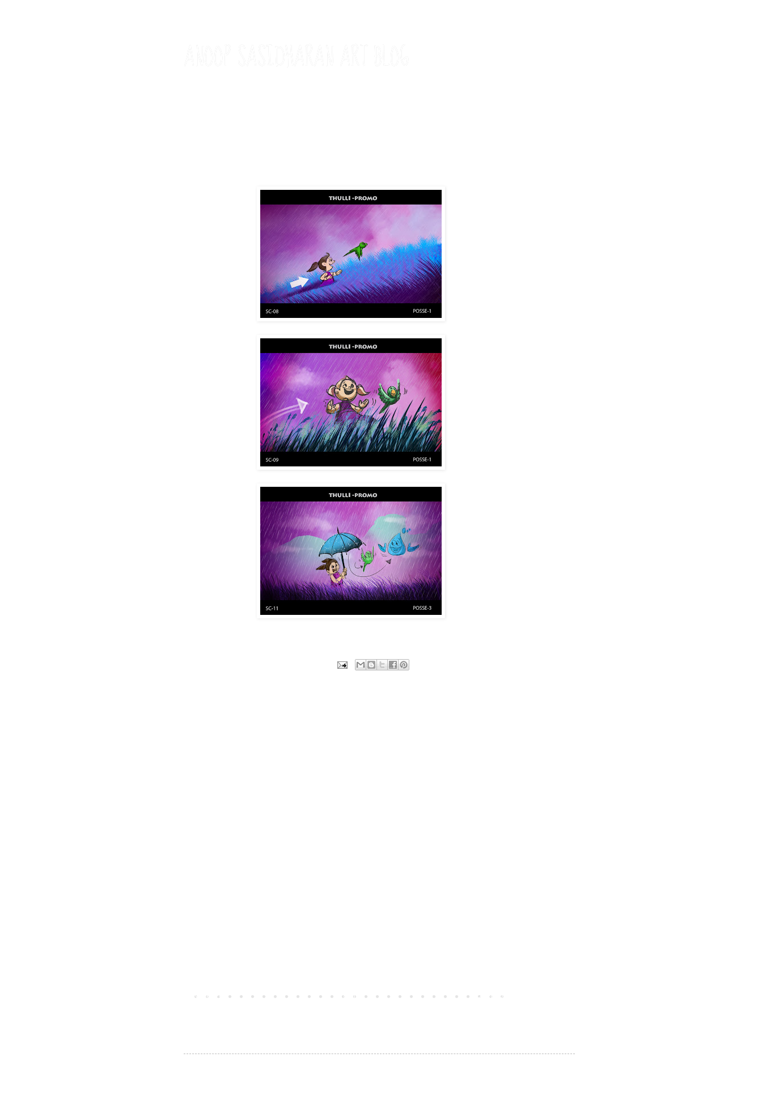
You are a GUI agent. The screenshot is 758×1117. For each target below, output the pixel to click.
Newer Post (210, 996)
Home (352, 996)
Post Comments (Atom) (267, 1012)
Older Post (492, 996)
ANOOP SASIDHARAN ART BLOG (296, 57)
